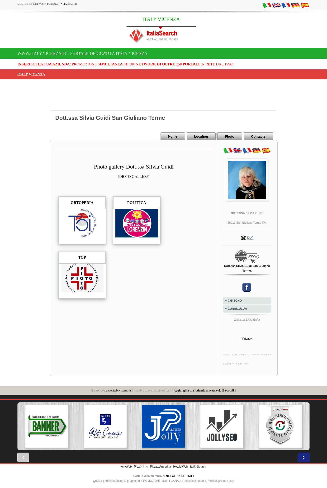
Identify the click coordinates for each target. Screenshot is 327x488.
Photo (229, 136)
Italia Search (198, 466)
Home (172, 136)
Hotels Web (180, 466)
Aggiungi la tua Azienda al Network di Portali (204, 390)
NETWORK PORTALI (180, 476)
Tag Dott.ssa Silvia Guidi (235, 363)
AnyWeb (126, 466)
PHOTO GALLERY (133, 176)
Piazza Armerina (160, 466)
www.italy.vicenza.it (118, 390)
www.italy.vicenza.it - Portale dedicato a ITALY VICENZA (82, 53)
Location (201, 136)
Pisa (136, 466)
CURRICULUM (237, 308)
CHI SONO (235, 300)
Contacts (258, 136)
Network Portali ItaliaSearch (55, 3)
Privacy (247, 338)
